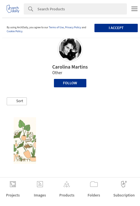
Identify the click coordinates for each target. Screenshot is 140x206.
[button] (17, 101)
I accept (116, 28)
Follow (70, 83)
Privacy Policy (73, 27)
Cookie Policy (14, 31)
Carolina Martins (70, 67)
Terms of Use (56, 27)
